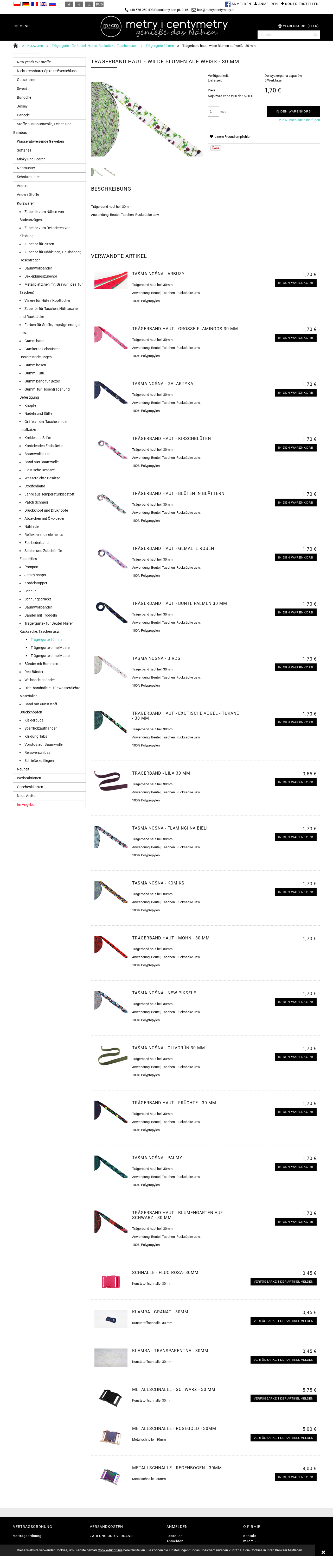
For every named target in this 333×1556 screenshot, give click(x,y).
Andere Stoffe (28, 194)
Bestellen (174, 1536)
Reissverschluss (37, 752)
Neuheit (23, 769)
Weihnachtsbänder (39, 680)
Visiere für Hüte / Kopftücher (47, 300)
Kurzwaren (26, 203)
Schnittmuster (28, 177)
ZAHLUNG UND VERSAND (111, 1536)
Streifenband (34, 486)
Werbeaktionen (29, 778)
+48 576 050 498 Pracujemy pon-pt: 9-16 (156, 10)
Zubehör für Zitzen (39, 244)
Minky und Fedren (31, 159)
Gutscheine (26, 80)
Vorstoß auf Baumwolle (43, 744)
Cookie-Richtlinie (110, 1550)
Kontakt (250, 1536)
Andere (22, 186)
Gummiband (34, 341)
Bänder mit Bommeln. (41, 664)
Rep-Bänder (33, 672)
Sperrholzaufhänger (40, 728)
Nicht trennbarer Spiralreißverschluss (46, 71)
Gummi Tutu (34, 373)
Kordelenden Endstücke (43, 446)
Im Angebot (26, 804)
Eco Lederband (36, 543)
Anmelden (174, 1541)
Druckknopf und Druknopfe (46, 510)
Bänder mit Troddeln (40, 615)
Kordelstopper (35, 583)
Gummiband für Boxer (42, 381)
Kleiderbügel (34, 720)
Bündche (24, 97)
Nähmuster (26, 168)
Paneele (23, 115)
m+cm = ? (251, 1541)
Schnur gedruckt (37, 599)
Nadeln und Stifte (38, 413)
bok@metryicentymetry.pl (212, 10)
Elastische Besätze (39, 470)
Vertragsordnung (27, 1536)
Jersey (22, 106)
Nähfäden (32, 526)
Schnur (30, 591)
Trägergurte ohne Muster (51, 647)
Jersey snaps (35, 575)
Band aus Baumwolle (41, 462)
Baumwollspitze (37, 454)
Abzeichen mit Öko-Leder (44, 518)
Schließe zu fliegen (39, 760)
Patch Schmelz (36, 502)
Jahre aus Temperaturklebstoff (49, 494)
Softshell (24, 150)
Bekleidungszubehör (40, 276)
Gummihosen (35, 365)
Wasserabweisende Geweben (40, 141)
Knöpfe (30, 405)
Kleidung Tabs (35, 736)
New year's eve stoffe (34, 62)
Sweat (22, 88)
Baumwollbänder (38, 268)
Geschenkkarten (30, 787)
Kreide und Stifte (37, 438)
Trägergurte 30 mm (46, 639)
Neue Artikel (26, 796)
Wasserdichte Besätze (42, 478)
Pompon (31, 567)
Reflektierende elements (43, 534)
